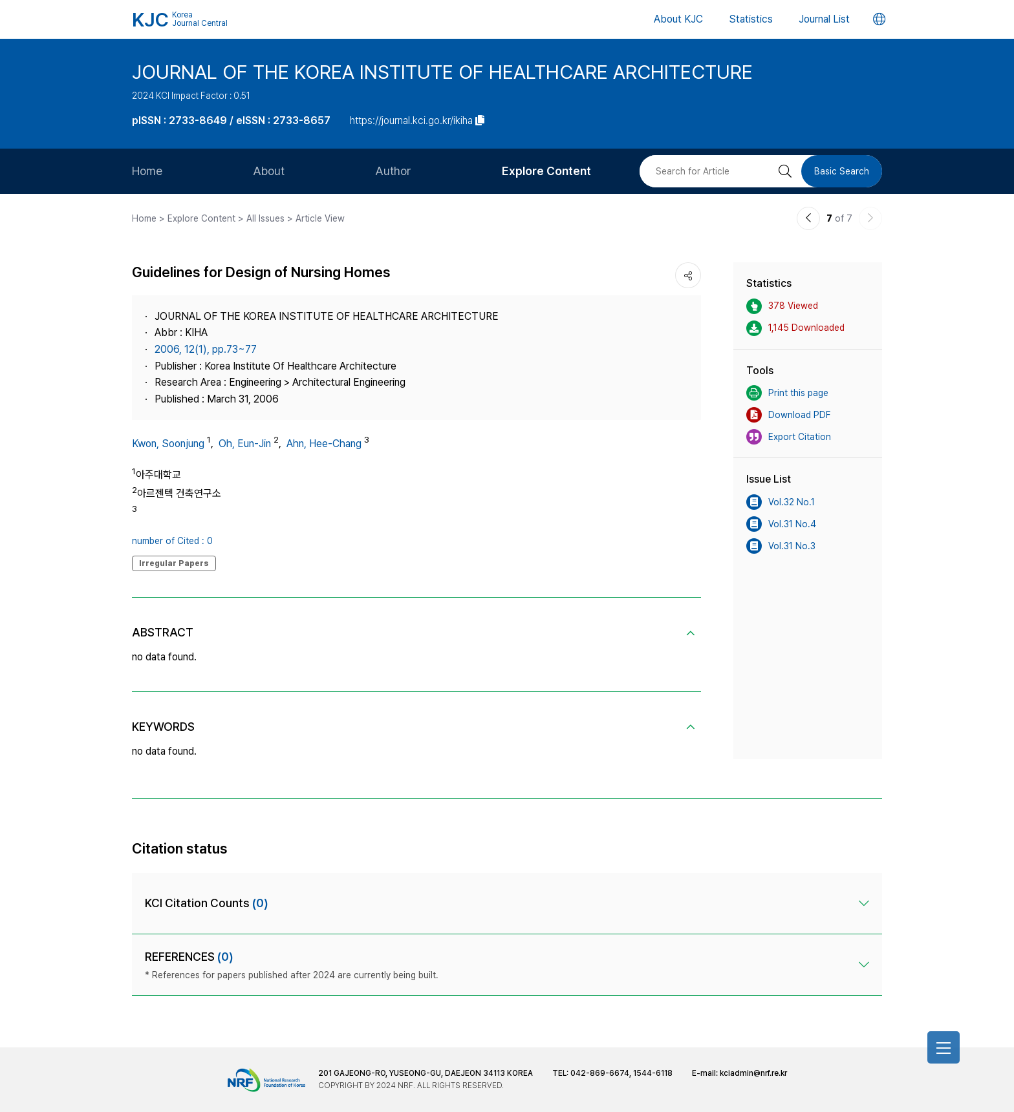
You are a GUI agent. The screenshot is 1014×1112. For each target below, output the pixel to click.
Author (393, 171)
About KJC (678, 19)
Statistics (751, 19)
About (269, 171)
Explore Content (546, 171)
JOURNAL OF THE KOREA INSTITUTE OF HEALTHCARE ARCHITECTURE (442, 71)
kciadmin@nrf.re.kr (753, 1073)
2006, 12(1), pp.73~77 (206, 349)
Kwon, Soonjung (168, 443)
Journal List (824, 19)
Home (147, 171)
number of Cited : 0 (172, 541)
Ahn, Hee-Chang (323, 443)
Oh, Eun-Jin (245, 443)
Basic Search (841, 171)
